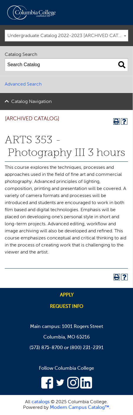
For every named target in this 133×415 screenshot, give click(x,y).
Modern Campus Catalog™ (79, 407)
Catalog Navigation (31, 101)
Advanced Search (23, 84)
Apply (66, 295)
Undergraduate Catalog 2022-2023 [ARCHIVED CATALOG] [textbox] (67, 36)
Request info (66, 306)
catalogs (41, 402)
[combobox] (66, 35)
